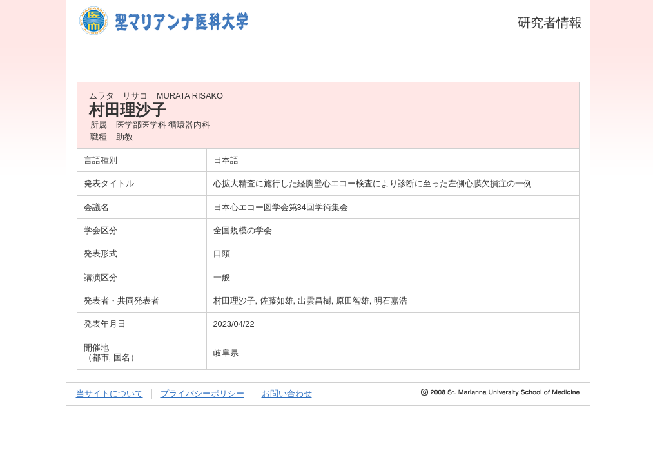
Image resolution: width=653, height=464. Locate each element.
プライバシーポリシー (202, 393)
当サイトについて (109, 393)
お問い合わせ (287, 393)
